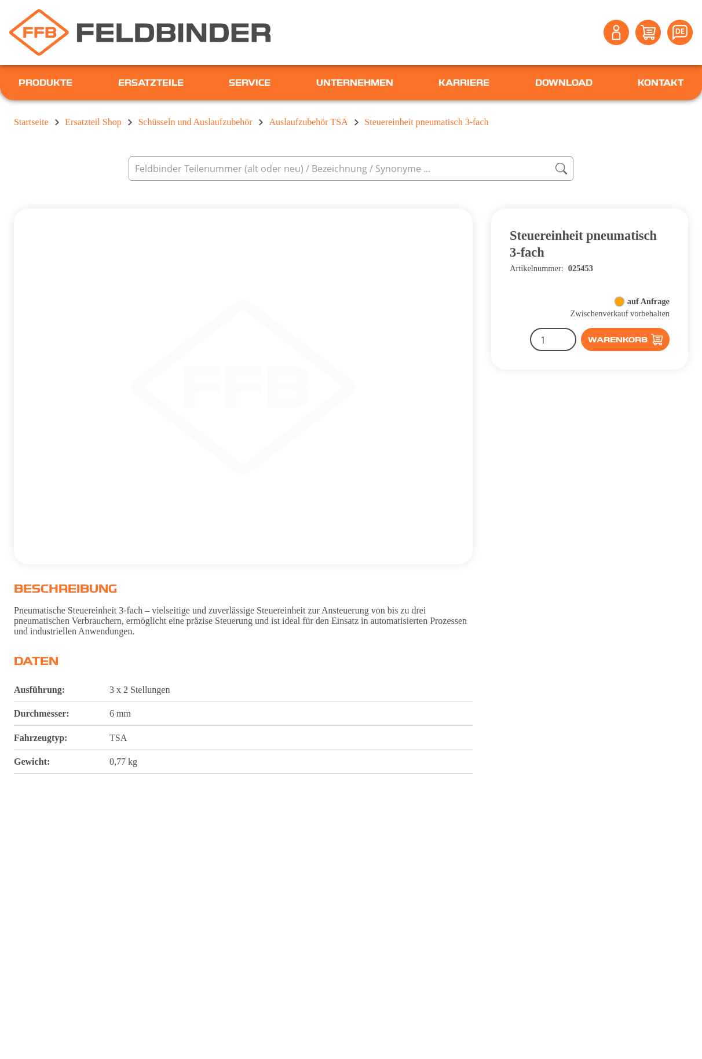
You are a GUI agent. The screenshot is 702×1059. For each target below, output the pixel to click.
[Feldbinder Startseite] (139, 32)
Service (249, 82)
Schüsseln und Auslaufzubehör (195, 122)
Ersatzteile (151, 82)
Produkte (45, 82)
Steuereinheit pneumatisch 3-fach (426, 122)
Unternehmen (354, 82)
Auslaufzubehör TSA (308, 122)
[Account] (616, 32)
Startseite (31, 122)
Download (564, 82)
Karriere (463, 82)
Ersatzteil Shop (93, 122)
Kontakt (660, 82)
